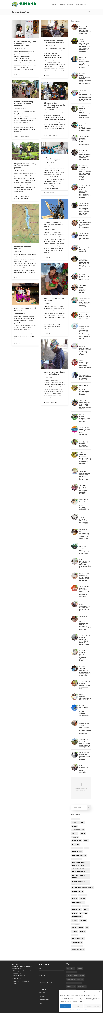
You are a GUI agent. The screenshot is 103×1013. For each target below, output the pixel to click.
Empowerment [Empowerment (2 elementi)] (77, 848)
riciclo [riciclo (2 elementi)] (74, 913)
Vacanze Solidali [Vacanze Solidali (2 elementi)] (78, 938)
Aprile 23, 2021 (49, 163)
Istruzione (53, 402)
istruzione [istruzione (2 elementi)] (82, 895)
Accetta (65, 1006)
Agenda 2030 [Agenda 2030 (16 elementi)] (71, 972)
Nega (77, 1006)
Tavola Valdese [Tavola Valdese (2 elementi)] (77, 927)
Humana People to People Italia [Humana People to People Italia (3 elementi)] (78, 883)
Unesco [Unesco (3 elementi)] (74, 935)
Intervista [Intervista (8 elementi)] (82, 986)
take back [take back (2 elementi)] (75, 924)
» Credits (14, 983)
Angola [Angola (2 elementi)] (74, 833)
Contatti (70, 4)
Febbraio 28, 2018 (20, 313)
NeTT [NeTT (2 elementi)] (86, 909)
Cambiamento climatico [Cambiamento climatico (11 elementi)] (75, 979)
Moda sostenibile (84, 136)
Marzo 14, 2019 (49, 303)
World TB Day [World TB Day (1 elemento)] (77, 946)
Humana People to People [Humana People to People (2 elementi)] (78, 876)
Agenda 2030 (25, 136)
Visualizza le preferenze (92, 1006)
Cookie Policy (73, 1009)
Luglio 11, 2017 (49, 377)
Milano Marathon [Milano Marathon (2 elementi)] (78, 902)
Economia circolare (45, 986)
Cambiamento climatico (46, 982)
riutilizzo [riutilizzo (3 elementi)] (83, 913)
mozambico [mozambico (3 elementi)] (76, 906)
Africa (18, 74)
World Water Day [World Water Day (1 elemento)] (78, 949)
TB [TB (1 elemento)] (87, 927)
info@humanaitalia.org (19, 975)
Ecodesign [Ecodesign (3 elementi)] (75, 844)
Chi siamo (62, 4)
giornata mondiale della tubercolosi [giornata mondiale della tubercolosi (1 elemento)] (78, 870)
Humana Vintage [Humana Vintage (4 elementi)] (77, 891)
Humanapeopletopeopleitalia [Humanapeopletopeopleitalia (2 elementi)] (82, 887)
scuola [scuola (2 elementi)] (74, 920)
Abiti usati (82, 123)
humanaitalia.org (80, 4)
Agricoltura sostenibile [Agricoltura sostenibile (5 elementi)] (75, 975)
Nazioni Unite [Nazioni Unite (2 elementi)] (76, 909)
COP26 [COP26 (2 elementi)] (83, 833)
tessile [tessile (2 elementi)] (74, 931)
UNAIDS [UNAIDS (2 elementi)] (82, 931)
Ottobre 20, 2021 (50, 45)
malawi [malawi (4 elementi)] (82, 898)
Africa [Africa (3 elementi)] (74, 826)
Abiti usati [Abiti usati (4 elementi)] (70, 968)
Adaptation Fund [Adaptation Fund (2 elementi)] (78, 822)
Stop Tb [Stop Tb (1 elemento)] (83, 920)
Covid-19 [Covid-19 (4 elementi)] (75, 837)
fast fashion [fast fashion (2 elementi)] (76, 859)
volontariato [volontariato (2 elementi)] (77, 942)
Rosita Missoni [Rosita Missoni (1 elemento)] (77, 916)
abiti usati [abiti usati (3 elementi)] (75, 819)
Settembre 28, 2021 (21, 108)
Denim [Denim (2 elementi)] (86, 840)
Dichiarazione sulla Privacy (83, 1009)
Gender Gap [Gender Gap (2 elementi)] (71, 986)
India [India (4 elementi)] (74, 895)
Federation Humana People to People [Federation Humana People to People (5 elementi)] (79, 864)
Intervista (82, 25)
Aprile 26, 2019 (19, 251)
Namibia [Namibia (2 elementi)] (85, 906)
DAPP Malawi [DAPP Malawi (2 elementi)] (76, 840)
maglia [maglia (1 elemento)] (74, 898)
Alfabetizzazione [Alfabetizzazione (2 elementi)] (78, 829)
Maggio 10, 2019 (50, 229)
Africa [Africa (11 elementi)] (80, 968)
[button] (100, 992)
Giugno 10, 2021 (49, 110)
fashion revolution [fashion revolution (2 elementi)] (79, 855)
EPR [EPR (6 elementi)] (86, 848)
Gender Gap (82, 400)
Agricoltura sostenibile (21, 198)
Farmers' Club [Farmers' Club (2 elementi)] (77, 851)
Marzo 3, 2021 (19, 170)
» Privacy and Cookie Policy (20, 981)
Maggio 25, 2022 (20, 48)
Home (54, 4)
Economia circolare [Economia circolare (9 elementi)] (74, 983)
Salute (52, 193)
